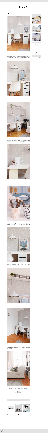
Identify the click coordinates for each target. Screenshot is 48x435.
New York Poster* (16, 223)
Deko (15, 419)
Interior (8, 400)
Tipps (13, 419)
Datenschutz (2, 429)
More (29, 414)
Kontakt (1, 431)
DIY (8, 419)
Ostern (12, 419)
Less (7, 414)
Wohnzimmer (22, 419)
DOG (16, 419)
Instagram (29, 224)
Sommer (20, 419)
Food (10, 419)
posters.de (19, 223)
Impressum (2, 430)
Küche (18, 419)
